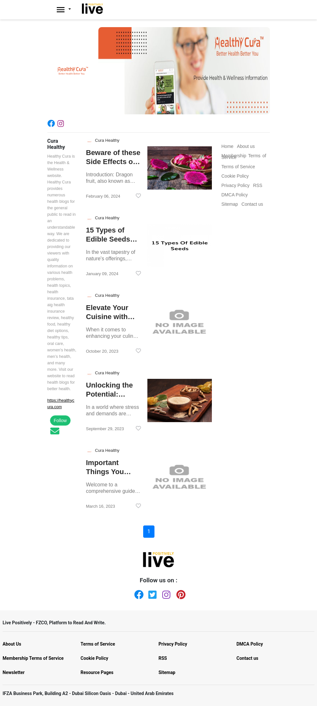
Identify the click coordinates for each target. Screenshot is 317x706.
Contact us (247, 658)
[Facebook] (52, 123)
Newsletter (14, 672)
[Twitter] (151, 593)
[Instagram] (61, 123)
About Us (12, 644)
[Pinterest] (179, 593)
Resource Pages (97, 672)
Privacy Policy (173, 644)
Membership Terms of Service (33, 658)
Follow (60, 420)
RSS (163, 658)
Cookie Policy (94, 658)
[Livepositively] (67, 10)
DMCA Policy (249, 644)
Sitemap (167, 672)
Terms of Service (98, 644)
